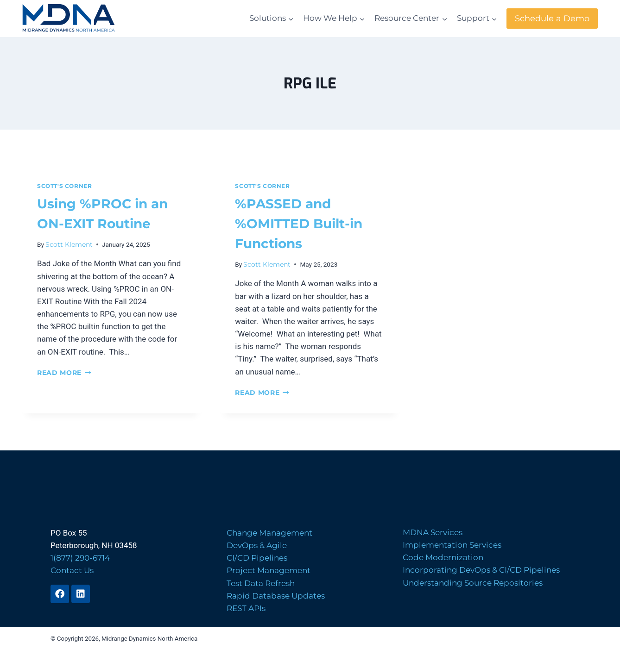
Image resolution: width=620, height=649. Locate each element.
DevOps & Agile (257, 545)
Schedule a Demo (552, 18)
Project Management (268, 570)
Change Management (269, 532)
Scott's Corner (64, 185)
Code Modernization (443, 557)
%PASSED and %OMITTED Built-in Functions (298, 223)
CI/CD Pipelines (257, 557)
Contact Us (72, 570)
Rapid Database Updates (276, 595)
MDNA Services (432, 532)
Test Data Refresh (261, 583)
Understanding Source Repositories (473, 582)
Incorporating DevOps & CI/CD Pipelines (481, 569)
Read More (64, 372)
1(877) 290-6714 (80, 557)
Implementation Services (452, 544)
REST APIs (246, 608)
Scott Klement (69, 244)
